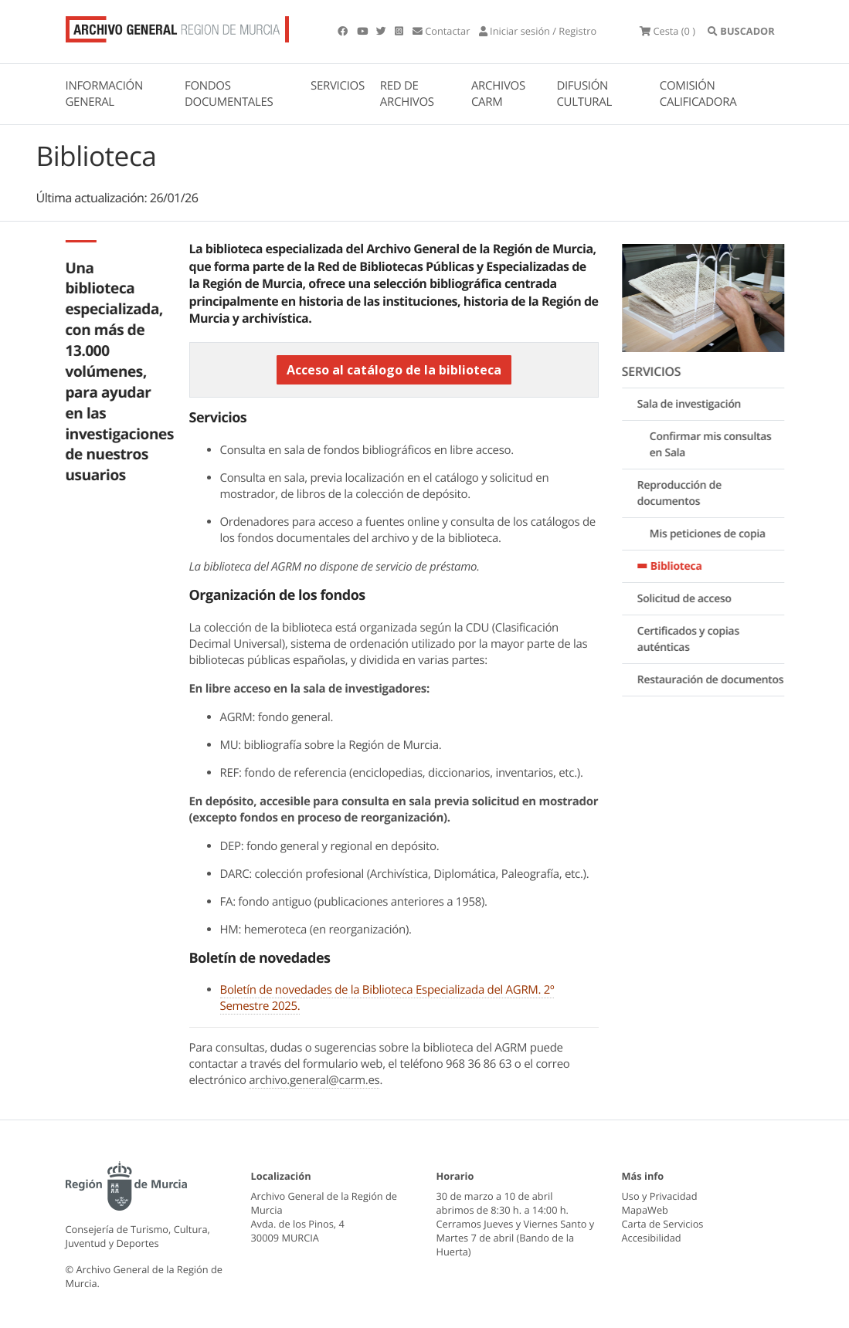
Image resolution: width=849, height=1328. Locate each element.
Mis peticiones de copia (715, 534)
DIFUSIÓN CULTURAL (584, 94)
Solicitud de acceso (691, 599)
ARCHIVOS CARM (498, 94)
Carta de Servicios (663, 1224)
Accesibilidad (651, 1238)
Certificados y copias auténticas (695, 640)
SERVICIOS (338, 85)
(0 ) (667, 31)
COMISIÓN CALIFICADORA (698, 94)
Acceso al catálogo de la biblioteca (394, 369)
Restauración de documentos (717, 680)
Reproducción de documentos (686, 494)
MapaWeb (645, 1210)
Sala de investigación (696, 405)
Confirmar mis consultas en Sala (718, 445)
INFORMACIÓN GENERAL (104, 94)
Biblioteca (683, 567)
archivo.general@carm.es (314, 1080)
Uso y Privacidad (660, 1196)
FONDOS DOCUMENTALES (229, 94)
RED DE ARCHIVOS (407, 94)
